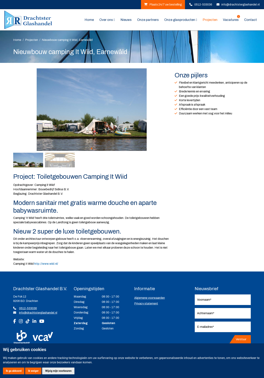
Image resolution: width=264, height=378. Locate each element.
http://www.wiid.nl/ (46, 263)
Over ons (106, 20)
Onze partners (148, 20)
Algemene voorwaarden (149, 297)
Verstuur (241, 339)
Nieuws (126, 20)
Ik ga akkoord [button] (13, 370)
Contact (250, 20)
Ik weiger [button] (33, 370)
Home (89, 20)
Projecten (210, 20)
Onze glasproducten (179, 20)
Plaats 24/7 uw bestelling (163, 4)
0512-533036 (203, 4)
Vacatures (231, 19)
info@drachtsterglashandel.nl (240, 4)
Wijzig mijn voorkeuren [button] (58, 370)
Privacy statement (146, 303)
